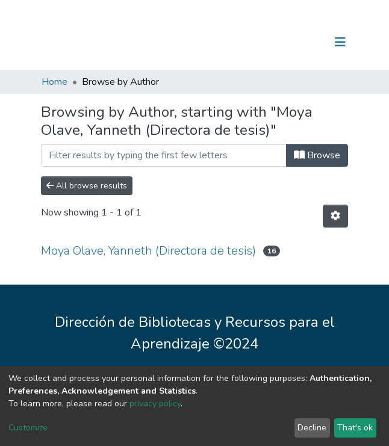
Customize (28, 427)
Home (54, 81)
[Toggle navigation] (340, 42)
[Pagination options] (335, 216)
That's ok (355, 427)
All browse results (86, 185)
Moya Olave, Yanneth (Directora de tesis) (148, 251)
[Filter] (164, 155)
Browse (317, 155)
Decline (311, 427)
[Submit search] (277, 42)
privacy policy (155, 403)
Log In (302, 42)
